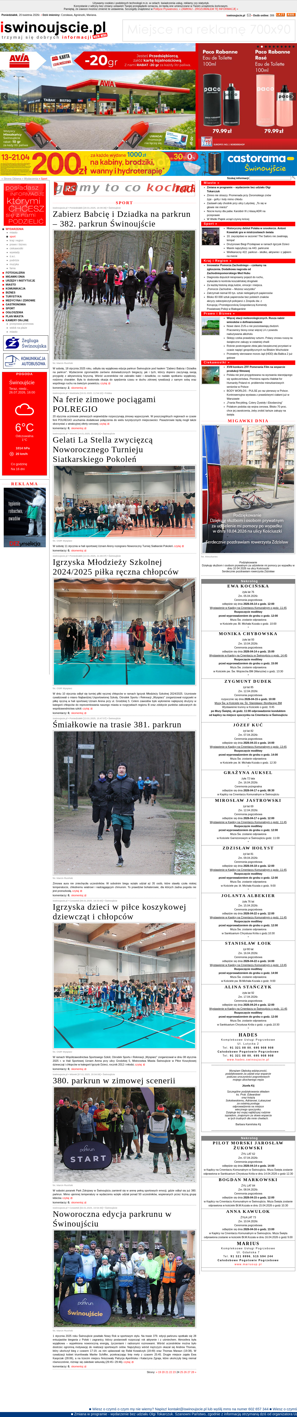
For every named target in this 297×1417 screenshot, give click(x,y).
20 (163, 1372)
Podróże (14, 260)
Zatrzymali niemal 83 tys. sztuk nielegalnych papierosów (239, 292)
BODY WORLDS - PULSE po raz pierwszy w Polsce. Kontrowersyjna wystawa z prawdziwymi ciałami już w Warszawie (258, 394)
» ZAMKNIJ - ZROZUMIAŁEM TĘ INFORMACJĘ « (208, 8)
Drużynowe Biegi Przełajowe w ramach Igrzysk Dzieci (258, 244)
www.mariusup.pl (248, 1264)
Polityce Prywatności (165, 8)
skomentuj (77, 387)
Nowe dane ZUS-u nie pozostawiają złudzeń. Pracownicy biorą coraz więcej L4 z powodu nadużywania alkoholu (253, 329)
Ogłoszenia (14, 312)
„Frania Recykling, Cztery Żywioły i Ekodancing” (255, 402)
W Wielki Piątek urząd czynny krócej (228, 219)
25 (181, 1372)
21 (166, 1372)
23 (174, 1372)
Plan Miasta (15, 316)
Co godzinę (19, 464)
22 (170, 1372)
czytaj (103, 383)
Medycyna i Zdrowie (20, 300)
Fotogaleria (15, 272)
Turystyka (14, 296)
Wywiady (15, 252)
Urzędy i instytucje (20, 280)
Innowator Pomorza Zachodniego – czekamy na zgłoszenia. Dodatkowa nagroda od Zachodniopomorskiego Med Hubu (236, 269)
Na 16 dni (18, 469)
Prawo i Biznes (18, 244)
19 (159, 1372)
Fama (13, 268)
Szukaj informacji (238, 178)
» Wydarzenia (30, 178)
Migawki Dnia (15, 276)
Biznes (10, 292)
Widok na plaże (18, 327)
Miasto (13, 232)
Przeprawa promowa (22, 323)
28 (192, 1372)
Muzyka (14, 264)
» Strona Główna (11, 178)
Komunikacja (15, 288)
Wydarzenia (15, 228)
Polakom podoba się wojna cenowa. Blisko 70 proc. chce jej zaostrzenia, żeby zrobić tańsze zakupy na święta (257, 410)
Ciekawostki (16, 248)
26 (185, 1372)
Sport (13, 236)
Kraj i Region (16, 240)
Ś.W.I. (13, 256)
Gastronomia (16, 304)
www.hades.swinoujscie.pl (248, 1059)
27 (188, 1372)
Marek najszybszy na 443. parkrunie (248, 248)
